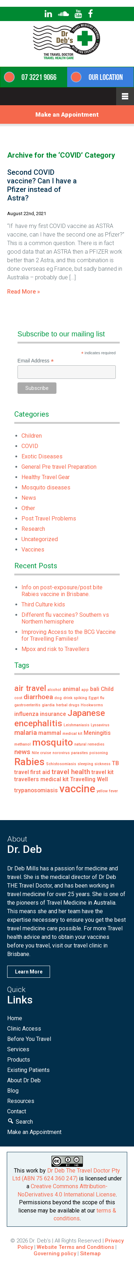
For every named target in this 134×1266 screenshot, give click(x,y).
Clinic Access (24, 1028)
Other (28, 508)
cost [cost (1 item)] (18, 698)
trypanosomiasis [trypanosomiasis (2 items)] (36, 790)
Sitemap (90, 1253)
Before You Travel (29, 1039)
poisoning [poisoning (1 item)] (98, 753)
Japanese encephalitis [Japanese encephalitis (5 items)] (59, 718)
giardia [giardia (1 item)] (48, 705)
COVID (29, 446)
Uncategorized (39, 539)
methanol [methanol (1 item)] (22, 744)
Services (18, 1049)
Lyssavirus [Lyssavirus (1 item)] (100, 725)
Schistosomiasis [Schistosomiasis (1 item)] (61, 764)
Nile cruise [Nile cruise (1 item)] (41, 753)
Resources (20, 1101)
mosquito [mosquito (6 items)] (52, 742)
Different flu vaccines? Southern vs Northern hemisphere (65, 618)
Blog (13, 1090)
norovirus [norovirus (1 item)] (61, 753)
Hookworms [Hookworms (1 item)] (92, 705)
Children (31, 435)
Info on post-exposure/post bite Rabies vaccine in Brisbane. (62, 591)
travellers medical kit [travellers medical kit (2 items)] (41, 779)
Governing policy (56, 1253)
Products (18, 1059)
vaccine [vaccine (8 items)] (77, 789)
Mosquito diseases (45, 487)
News (28, 497)
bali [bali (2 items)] (94, 689)
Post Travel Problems (48, 518)
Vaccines (32, 549)
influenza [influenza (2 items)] (26, 714)
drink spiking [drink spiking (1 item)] (75, 698)
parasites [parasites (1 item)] (79, 753)
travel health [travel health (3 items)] (70, 772)
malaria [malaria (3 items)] (25, 732)
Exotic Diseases (42, 456)
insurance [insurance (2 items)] (53, 714)
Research (33, 528)
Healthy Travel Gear (45, 477)
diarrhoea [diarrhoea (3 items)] (38, 697)
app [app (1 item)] (85, 689)
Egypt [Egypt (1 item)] (94, 698)
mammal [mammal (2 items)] (49, 732)
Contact (16, 1111)
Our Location (106, 77)
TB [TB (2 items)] (115, 763)
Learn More (29, 972)
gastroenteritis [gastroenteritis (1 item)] (27, 705)
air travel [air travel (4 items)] (30, 688)
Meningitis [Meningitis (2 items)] (97, 732)
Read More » (23, 291)
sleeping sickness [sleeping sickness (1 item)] (94, 764)
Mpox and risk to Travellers (55, 649)
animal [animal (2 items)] (71, 689)
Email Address (36, 360)
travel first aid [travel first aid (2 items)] (32, 772)
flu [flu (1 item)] (102, 698)
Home (14, 1018)
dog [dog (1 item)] (58, 698)
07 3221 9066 (38, 77)
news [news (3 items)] (22, 752)
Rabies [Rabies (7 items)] (29, 762)
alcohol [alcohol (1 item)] (54, 689)
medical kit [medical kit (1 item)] (72, 733)
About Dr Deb (24, 1080)
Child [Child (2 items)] (107, 689)
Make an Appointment (67, 114)
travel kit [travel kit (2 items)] (102, 772)
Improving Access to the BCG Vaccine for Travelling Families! (68, 635)
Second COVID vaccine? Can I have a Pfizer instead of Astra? (42, 185)
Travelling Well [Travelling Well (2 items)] (89, 779)
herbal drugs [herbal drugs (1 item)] (67, 705)
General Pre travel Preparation (58, 466)
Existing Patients (28, 1070)
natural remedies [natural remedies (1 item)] (89, 744)
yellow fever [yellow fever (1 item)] (107, 791)
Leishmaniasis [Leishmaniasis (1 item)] (76, 725)
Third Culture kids (43, 604)
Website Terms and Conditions (75, 1247)
